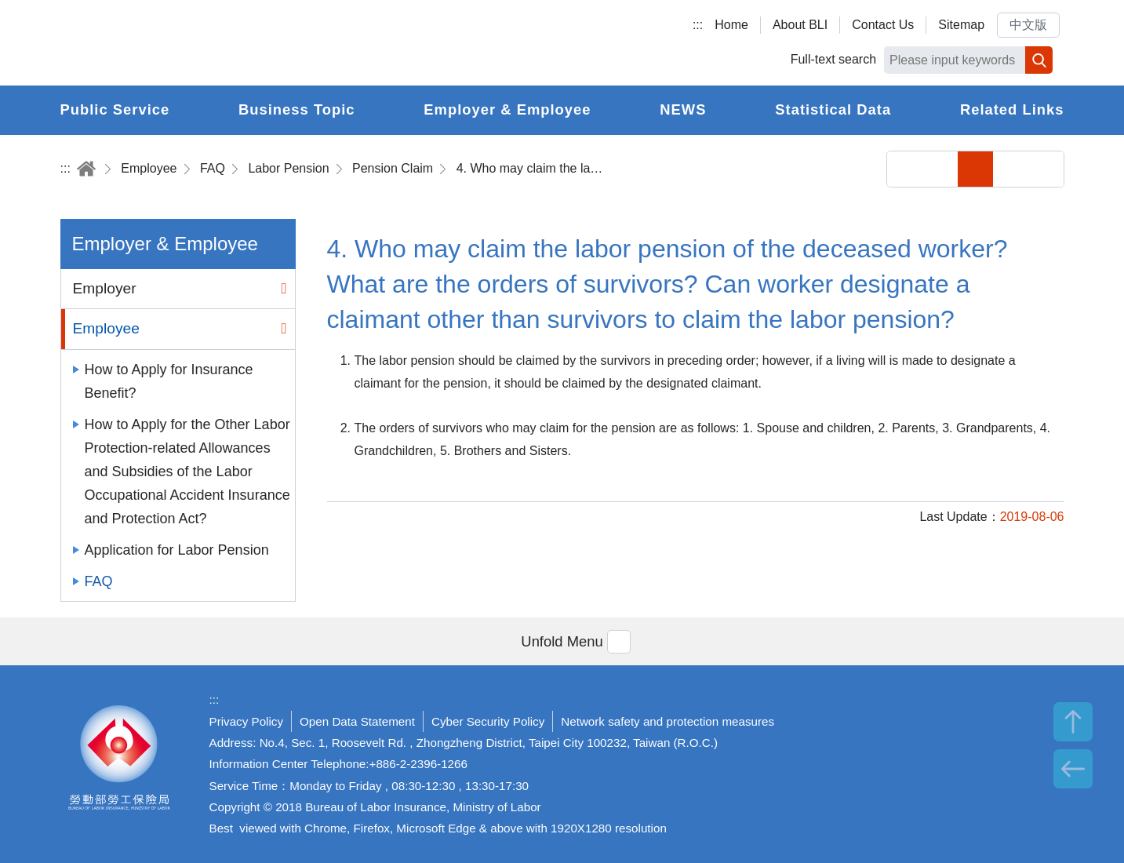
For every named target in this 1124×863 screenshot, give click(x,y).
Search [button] (1039, 60)
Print (940, 169)
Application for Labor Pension (177, 550)
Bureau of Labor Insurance (203, 43)
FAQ (212, 168)
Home (731, 24)
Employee (148, 168)
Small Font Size (975, 169)
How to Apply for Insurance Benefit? (169, 381)
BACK (1073, 768)
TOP (1073, 721)
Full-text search (833, 59)
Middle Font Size (1010, 169)
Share (904, 169)
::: (698, 24)
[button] (561, 641)
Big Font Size (1046, 169)
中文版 (1028, 24)
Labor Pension (288, 168)
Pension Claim (392, 168)
